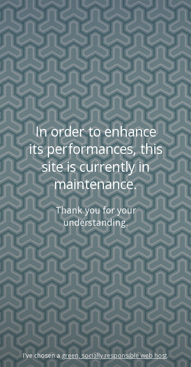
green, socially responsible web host (114, 355)
